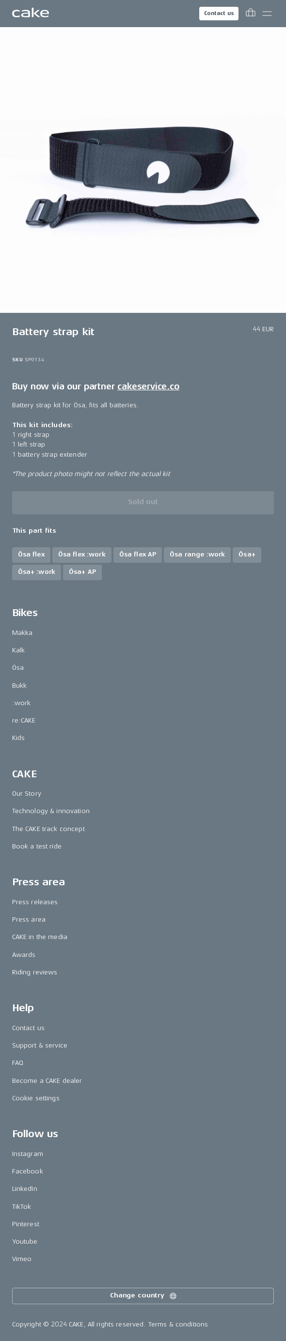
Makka (22, 632)
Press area (29, 919)
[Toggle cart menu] (250, 13)
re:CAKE (24, 720)
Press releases (35, 902)
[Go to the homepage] (30, 13)
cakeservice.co (148, 386)
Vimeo (22, 1259)
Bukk (19, 685)
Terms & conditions (178, 1324)
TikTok (22, 1206)
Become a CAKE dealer (47, 1080)
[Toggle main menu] (267, 13)
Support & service (39, 1045)
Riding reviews (35, 972)
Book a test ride (37, 846)
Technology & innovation (51, 811)
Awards (24, 954)
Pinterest (25, 1224)
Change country (144, 1296)
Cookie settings (36, 1098)
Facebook (27, 1171)
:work (21, 703)
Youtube (25, 1241)
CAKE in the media (39, 936)
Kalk (18, 650)
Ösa (18, 667)
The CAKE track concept (48, 828)
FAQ (17, 1062)
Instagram (27, 1153)
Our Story (26, 793)
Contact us (219, 13)
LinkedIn (24, 1188)
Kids (18, 737)
